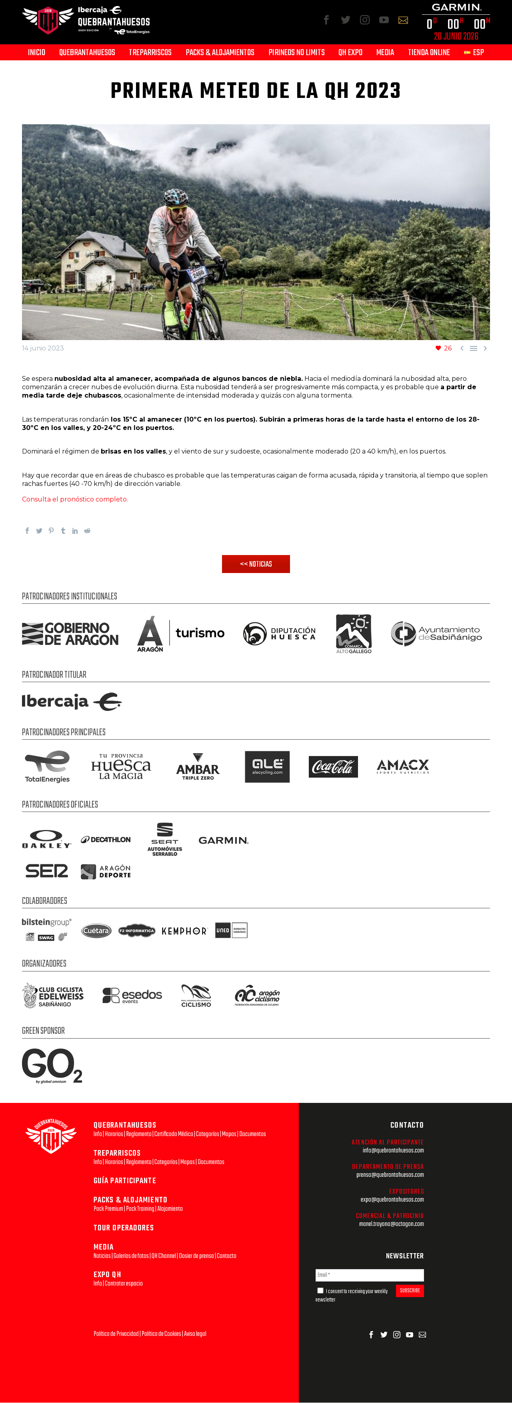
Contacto (226, 1256)
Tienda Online (429, 53)
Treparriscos (150, 53)
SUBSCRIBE (410, 1291)
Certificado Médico (173, 1134)
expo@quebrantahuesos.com (392, 1200)
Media (385, 53)
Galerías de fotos (131, 1256)
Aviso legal (195, 1334)
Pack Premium (108, 1209)
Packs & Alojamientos (220, 53)
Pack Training (140, 1209)
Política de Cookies (161, 1334)
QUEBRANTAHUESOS (125, 1126)
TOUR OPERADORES (124, 1228)
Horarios (114, 1134)
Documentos (252, 1134)
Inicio (36, 53)
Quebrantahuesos (87, 53)
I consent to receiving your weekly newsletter (352, 1296)
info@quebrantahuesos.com (393, 1151)
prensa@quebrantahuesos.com (390, 1175)
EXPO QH (107, 1275)
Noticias (102, 1256)
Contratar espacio (124, 1284)
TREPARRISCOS (117, 1154)
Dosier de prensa (196, 1256)
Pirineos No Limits (296, 53)
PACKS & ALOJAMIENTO (131, 1200)
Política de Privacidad (116, 1334)
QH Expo (350, 53)
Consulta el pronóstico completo (74, 499)
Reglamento (139, 1134)
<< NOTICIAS (256, 564)
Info (98, 1134)
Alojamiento (170, 1209)
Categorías (207, 1134)
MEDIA (104, 1248)
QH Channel (164, 1256)
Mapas (229, 1134)
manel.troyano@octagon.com (391, 1224)
